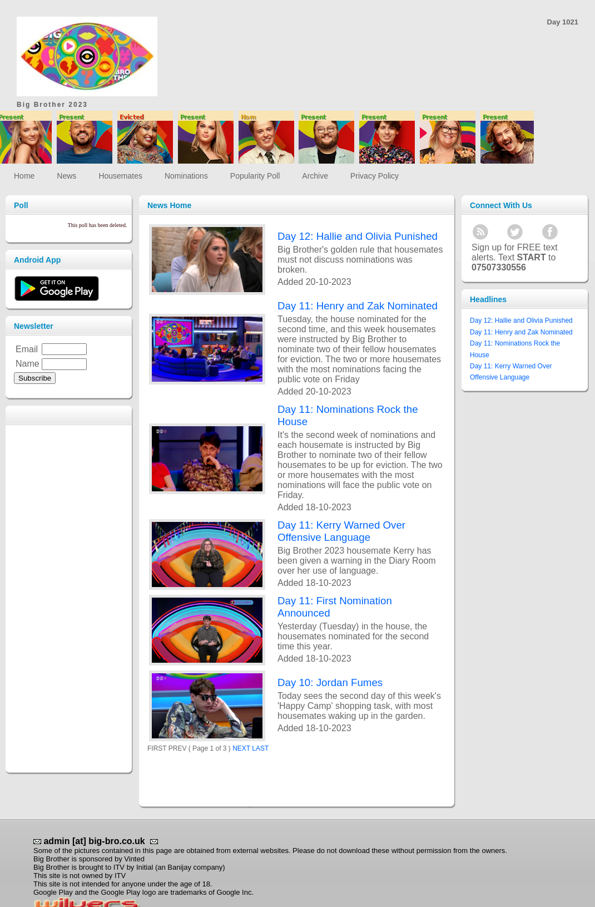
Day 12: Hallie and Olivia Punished (357, 236)
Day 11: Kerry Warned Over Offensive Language (341, 531)
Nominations (186, 175)
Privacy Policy (374, 175)
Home (24, 175)
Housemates (120, 175)
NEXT (241, 748)
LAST (260, 748)
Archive (315, 175)
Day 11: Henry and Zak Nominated (357, 306)
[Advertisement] (314, 33)
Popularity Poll (255, 175)
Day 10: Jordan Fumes (330, 682)
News (66, 175)
